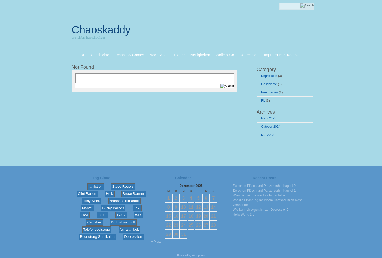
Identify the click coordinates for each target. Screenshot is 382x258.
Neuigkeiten (269, 92)
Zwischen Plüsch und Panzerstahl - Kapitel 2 (264, 186)
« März (156, 241)
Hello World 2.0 (243, 214)
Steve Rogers (123, 186)
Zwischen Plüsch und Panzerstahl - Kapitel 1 (264, 190)
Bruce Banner (133, 194)
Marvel (87, 208)
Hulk (109, 194)
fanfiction (95, 186)
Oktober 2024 (270, 126)
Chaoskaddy (101, 30)
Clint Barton (87, 194)
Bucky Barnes (113, 208)
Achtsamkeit (129, 229)
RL (263, 100)
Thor (84, 215)
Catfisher (94, 222)
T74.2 (120, 215)
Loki (137, 208)
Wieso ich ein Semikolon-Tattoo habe (259, 195)
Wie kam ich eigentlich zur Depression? (260, 210)
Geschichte (269, 84)
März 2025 (268, 118)
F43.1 (102, 215)
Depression (269, 76)
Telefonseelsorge (96, 229)
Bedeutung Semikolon (97, 237)
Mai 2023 (267, 135)
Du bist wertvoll (123, 222)
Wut (138, 215)
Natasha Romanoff (124, 201)
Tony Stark (91, 201)
